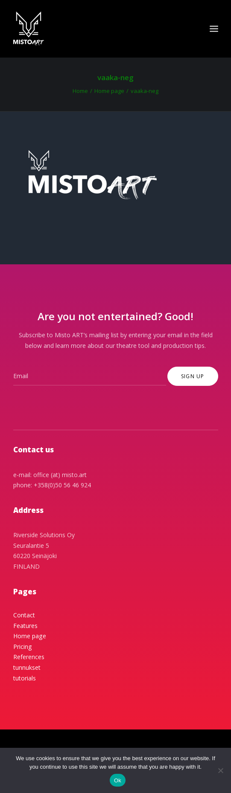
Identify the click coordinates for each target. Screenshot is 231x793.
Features (25, 626)
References (28, 657)
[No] (220, 770)
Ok (117, 780)
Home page (109, 91)
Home (80, 91)
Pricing (22, 647)
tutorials (24, 678)
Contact (24, 615)
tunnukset (27, 667)
